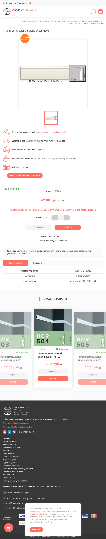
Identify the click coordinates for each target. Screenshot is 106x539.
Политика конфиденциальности (15, 423)
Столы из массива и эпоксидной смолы (18, 469)
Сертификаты (51, 486)
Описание (37, 263)
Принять (36, 530)
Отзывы (40, 486)
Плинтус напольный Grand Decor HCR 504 (50, 355)
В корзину (38, 227)
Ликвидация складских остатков (15, 481)
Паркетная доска (9, 441)
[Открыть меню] (100, 11)
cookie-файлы (36, 514)
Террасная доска (9, 463)
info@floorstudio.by (14, 503)
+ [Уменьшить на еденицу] (67, 217)
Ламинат (6, 438)
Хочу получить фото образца (24, 175)
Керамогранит (8, 475)
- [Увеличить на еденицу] (54, 217)
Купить (68, 227)
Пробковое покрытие (11, 466)
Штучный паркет (9, 460)
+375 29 (29, 10)
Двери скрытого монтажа (13, 472)
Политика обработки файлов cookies (17, 427)
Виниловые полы (9, 444)
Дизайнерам (30, 486)
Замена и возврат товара (13, 486)
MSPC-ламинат (9, 454)
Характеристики (15, 263)
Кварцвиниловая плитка (12, 447)
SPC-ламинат (8, 451)
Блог (61, 486)
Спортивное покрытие (11, 457)
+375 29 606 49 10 (26, 432)
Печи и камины (9, 478)
